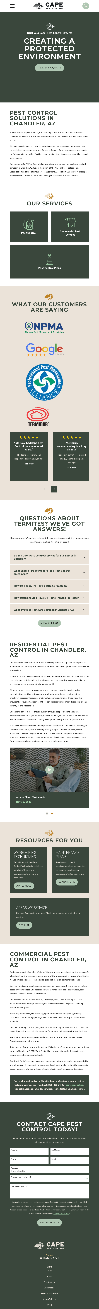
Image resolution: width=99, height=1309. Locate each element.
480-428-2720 (49, 1258)
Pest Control (49, 1282)
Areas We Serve (49, 1299)
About (49, 1276)
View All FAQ (49, 623)
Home (49, 1270)
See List (24, 925)
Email (54, 1159)
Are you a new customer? (21, 1177)
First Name (15, 1150)
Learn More (67, 882)
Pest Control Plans (49, 1293)
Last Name (56, 1150)
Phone (13, 1159)
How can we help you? (19, 1186)
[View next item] (54, 489)
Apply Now (23, 885)
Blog (49, 1304)
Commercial (49, 1287)
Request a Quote (49, 67)
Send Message (49, 1222)
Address (14, 1168)
